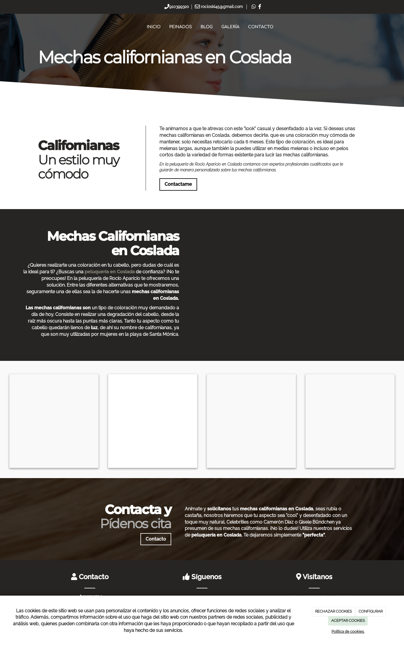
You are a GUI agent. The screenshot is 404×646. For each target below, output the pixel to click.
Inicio (154, 26)
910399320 (179, 6)
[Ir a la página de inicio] (58, 27)
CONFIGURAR (371, 611)
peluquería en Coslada (110, 271)
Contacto (260, 26)
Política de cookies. (347, 631)
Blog (207, 26)
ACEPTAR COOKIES (348, 620)
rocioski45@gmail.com (222, 6)
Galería (230, 26)
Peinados (180, 26)
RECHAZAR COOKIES (333, 611)
